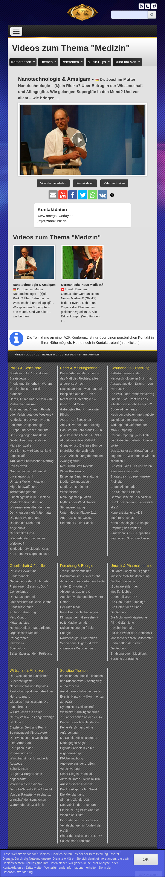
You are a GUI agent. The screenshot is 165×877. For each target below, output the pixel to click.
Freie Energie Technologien (79, 612)
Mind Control (18, 617)
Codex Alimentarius (123, 409)
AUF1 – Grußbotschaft (75, 419)
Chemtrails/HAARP (123, 596)
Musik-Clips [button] (97, 62)
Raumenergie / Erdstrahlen (78, 638)
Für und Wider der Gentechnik (131, 633)
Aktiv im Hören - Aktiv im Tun (80, 779)
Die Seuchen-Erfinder (125, 492)
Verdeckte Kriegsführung (27, 502)
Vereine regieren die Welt (27, 784)
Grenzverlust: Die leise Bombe (81, 445)
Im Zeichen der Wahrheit (77, 450)
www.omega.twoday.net (56, 216)
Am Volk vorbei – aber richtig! (80, 425)
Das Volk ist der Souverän (78, 805)
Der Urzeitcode (70, 607)
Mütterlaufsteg (19, 622)
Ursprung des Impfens (125, 528)
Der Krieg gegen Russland (28, 435)
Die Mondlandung (72, 794)
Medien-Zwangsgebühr (76, 481)
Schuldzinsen (19, 768)
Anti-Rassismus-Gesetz (76, 517)
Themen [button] (47, 62)
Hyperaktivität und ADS (126, 512)
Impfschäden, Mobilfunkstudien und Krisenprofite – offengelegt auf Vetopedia (81, 681)
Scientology (18, 648)
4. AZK (97, 835)
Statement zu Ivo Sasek (76, 523)
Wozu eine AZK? (71, 815)
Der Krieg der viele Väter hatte (31, 512)
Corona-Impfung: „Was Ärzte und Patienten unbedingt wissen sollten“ (132, 440)
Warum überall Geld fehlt (27, 805)
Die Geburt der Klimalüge (127, 602)
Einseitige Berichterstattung (79, 476)
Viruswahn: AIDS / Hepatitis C (130, 533)
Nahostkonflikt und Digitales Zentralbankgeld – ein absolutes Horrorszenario (32, 691)
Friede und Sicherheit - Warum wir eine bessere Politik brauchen (31, 389)
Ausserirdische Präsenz (76, 784)
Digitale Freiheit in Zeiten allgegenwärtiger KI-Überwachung (77, 753)
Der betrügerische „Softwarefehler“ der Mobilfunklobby (124, 586)
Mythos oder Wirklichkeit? (78, 502)
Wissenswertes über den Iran (30, 507)
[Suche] (129, 15)
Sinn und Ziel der (72, 799)
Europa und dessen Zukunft (29, 430)
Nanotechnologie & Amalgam (130, 523)
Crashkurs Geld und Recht (28, 727)
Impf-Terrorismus (122, 517)
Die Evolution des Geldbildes (29, 737)
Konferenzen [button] (21, 62)
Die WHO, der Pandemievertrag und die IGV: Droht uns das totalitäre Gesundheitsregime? (132, 399)
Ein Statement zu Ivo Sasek (79, 820)
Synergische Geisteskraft (77, 707)
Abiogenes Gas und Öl (75, 591)
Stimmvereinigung (72, 507)
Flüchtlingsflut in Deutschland (30, 497)
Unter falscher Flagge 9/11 (78, 512)
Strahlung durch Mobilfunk (128, 653)
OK (145, 859)
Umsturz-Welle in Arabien (27, 481)
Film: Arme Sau (20, 743)
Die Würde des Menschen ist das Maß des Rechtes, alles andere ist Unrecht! (80, 378)
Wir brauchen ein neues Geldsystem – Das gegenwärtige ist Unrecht (32, 717)
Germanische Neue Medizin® (130, 497)
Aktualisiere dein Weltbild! (78, 440)
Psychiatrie (17, 643)
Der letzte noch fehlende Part (80, 722)
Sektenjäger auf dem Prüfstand (31, 653)
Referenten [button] (70, 62)
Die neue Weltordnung (25, 517)
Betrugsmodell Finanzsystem (29, 732)
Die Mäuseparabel (22, 596)
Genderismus (19, 591)
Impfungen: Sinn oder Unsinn (130, 538)
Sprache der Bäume (124, 658)
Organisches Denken (24, 633)
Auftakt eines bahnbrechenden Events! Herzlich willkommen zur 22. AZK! (82, 696)
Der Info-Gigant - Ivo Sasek (79, 789)
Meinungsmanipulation (75, 497)
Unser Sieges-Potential (76, 774)
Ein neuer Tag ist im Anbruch (80, 810)
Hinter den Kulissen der (76, 835)
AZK (87, 799)
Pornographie (19, 638)
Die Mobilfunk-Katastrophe (128, 617)
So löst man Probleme (75, 841)
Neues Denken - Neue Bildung (31, 627)
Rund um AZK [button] (126, 62)
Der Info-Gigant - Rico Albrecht (31, 789)
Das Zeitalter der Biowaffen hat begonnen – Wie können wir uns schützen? (132, 456)
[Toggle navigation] (16, 31)
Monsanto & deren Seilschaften (131, 638)
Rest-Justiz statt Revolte (77, 466)
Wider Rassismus (72, 471)
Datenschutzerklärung (18, 872)
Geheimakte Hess (22, 533)
